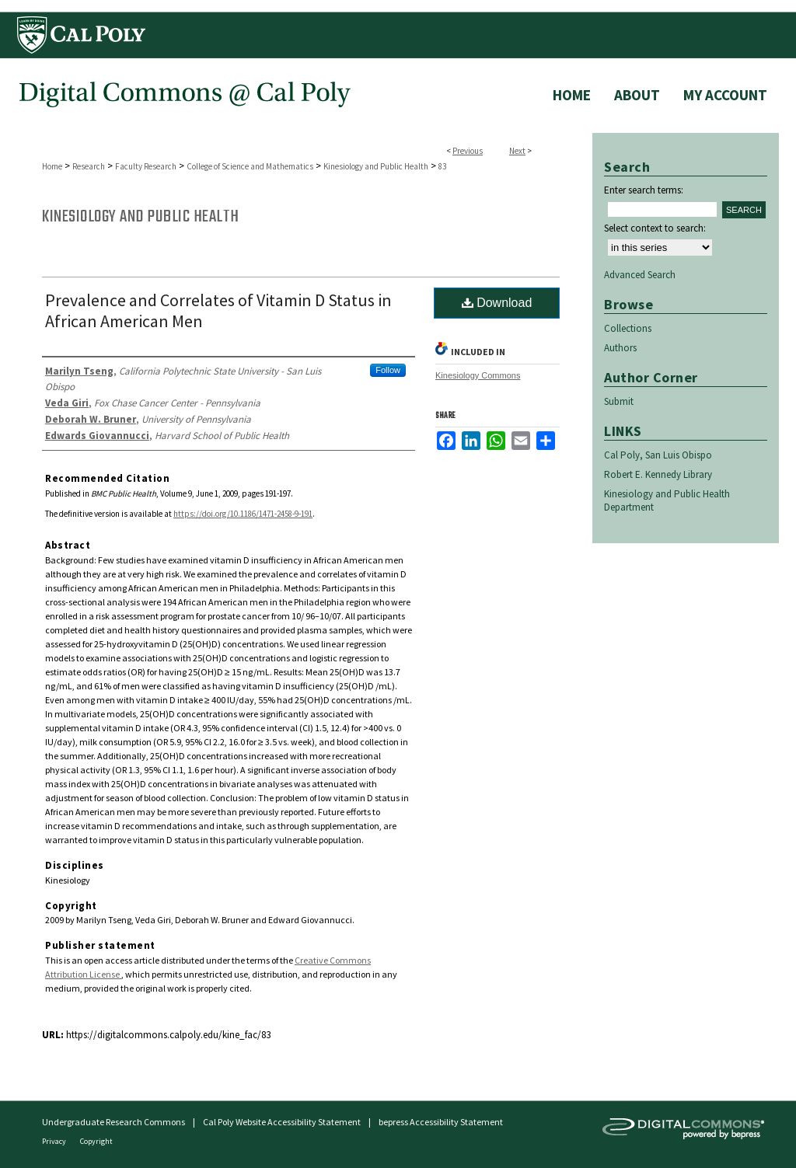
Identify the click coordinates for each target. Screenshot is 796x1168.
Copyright (96, 1141)
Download (497, 302)
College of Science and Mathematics (250, 166)
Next (517, 150)
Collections (627, 328)
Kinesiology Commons (477, 375)
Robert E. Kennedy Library (658, 474)
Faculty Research (145, 166)
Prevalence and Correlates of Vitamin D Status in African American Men (218, 310)
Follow (387, 370)
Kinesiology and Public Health (375, 166)
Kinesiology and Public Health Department (667, 500)
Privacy (55, 1141)
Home (52, 166)
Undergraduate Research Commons (113, 1122)
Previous (467, 150)
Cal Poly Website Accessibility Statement (282, 1122)
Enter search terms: (643, 190)
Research (88, 166)
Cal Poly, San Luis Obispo (658, 455)
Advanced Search (640, 274)
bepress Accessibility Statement (441, 1122)
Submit (619, 401)
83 (442, 166)
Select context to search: (655, 228)
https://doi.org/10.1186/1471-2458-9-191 (242, 513)
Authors (620, 347)
